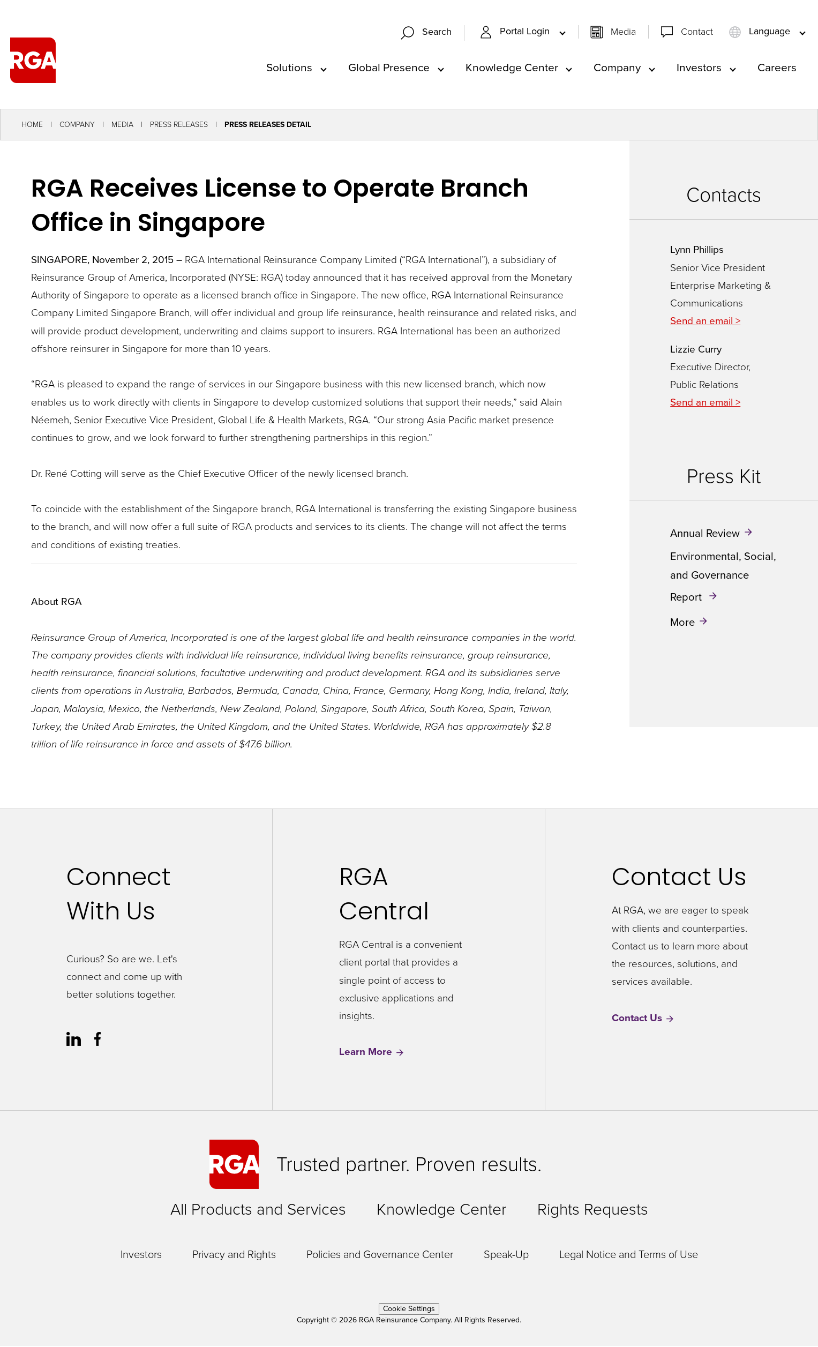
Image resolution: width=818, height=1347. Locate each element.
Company (617, 67)
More (682, 623)
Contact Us (643, 1019)
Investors (699, 67)
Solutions (289, 67)
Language (761, 32)
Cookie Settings (409, 1309)
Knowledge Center (512, 67)
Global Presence (389, 67)
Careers (777, 67)
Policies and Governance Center (379, 1255)
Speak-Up (506, 1255)
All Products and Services (258, 1210)
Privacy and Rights (234, 1255)
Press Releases (179, 125)
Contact (697, 32)
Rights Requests (592, 1210)
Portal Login (515, 32)
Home (32, 125)
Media (623, 32)
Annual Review (705, 534)
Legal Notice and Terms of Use (628, 1255)
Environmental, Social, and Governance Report (723, 577)
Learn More (372, 1053)
